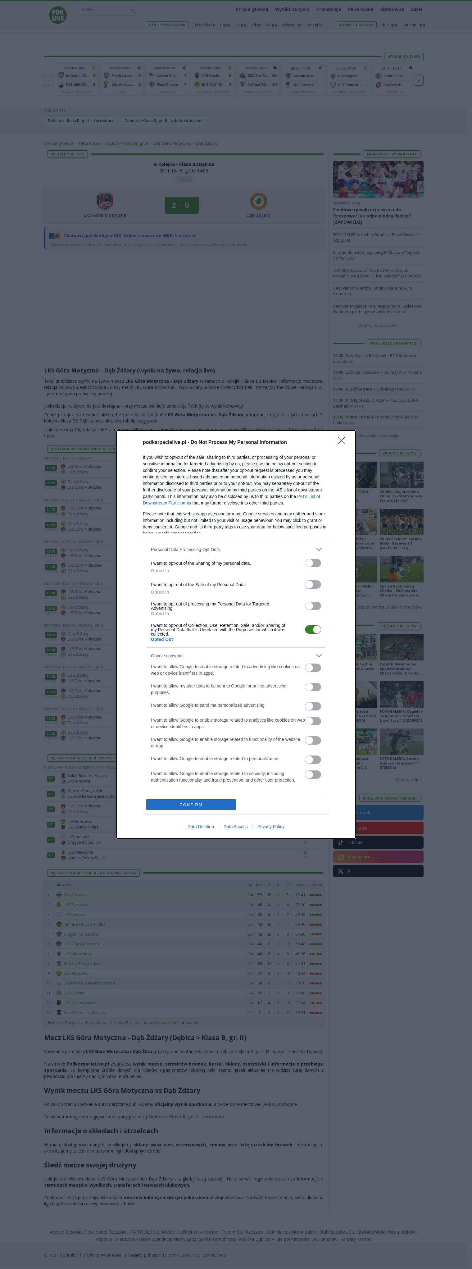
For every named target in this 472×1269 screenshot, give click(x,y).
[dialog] (236, 634)
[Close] (343, 443)
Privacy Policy (270, 826)
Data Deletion (201, 826)
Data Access (236, 826)
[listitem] (236, 549)
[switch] (313, 563)
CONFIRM (191, 804)
